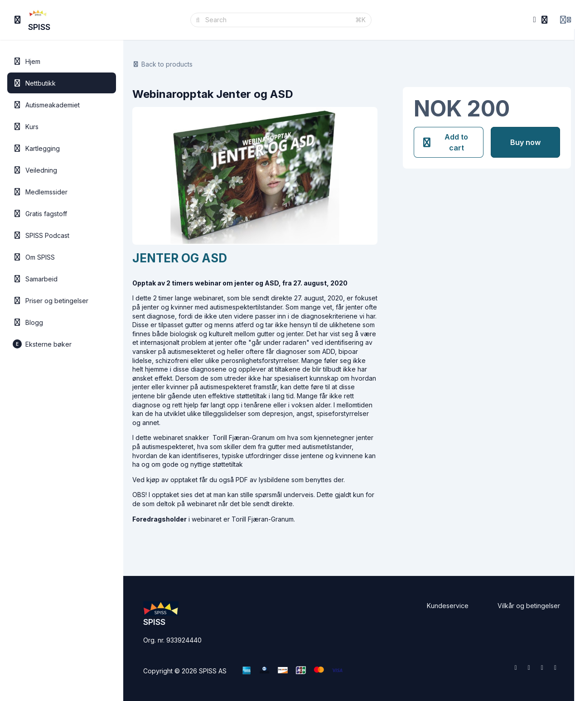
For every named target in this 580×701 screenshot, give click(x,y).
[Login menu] (565, 20)
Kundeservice (448, 605)
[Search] (277, 20)
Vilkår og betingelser (529, 605)
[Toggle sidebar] (17, 20)
